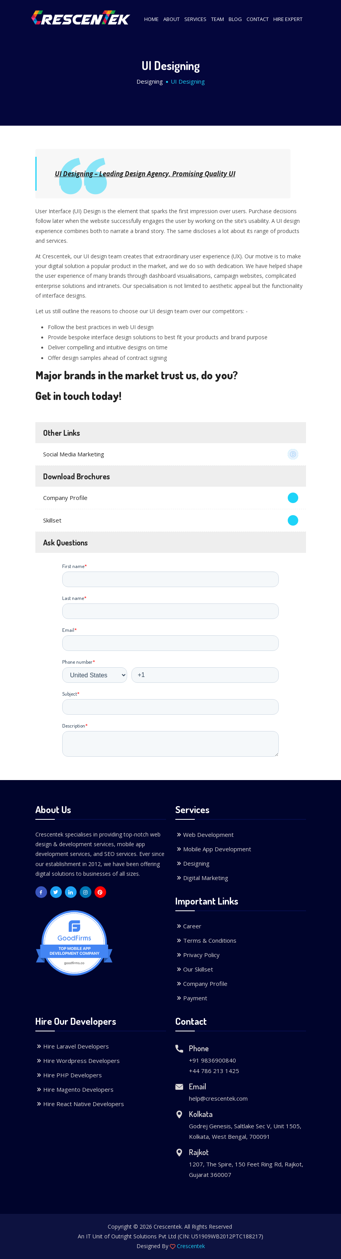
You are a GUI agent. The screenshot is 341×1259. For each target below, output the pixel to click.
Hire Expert (288, 19)
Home (151, 19)
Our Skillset (194, 969)
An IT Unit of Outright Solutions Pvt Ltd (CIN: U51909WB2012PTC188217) (170, 1236)
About (171, 19)
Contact (258, 19)
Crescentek (191, 1246)
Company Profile (170, 498)
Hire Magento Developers (74, 1089)
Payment (191, 998)
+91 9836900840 (212, 1060)
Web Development (204, 834)
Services (195, 19)
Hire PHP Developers (68, 1075)
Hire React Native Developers (79, 1104)
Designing (149, 81)
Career (188, 926)
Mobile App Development (213, 849)
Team (217, 19)
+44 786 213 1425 (214, 1071)
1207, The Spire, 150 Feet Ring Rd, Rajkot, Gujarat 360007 (246, 1169)
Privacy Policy (197, 955)
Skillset (170, 520)
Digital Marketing (201, 878)
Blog (235, 19)
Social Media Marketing (170, 454)
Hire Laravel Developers (72, 1046)
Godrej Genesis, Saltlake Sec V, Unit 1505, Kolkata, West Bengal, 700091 (245, 1131)
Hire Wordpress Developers (77, 1060)
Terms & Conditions (205, 940)
